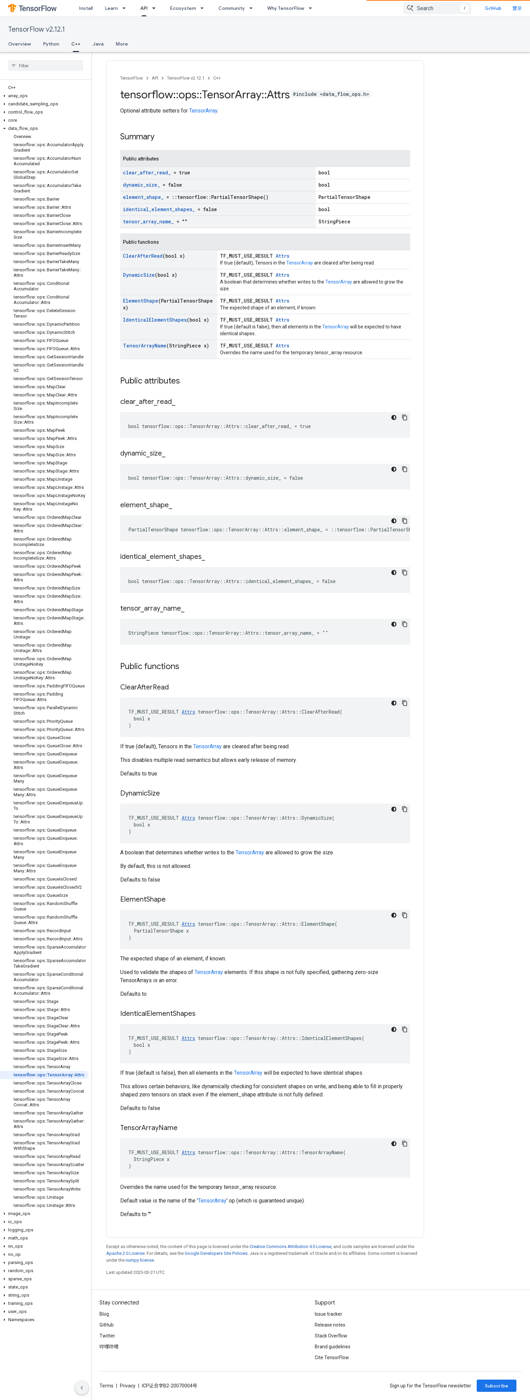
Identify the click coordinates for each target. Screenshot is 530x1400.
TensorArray (203, 110)
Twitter (107, 1335)
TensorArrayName (144, 345)
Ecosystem (183, 8)
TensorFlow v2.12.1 (36, 29)
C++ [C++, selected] (75, 44)
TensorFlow (131, 78)
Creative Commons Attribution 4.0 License (290, 1246)
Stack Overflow (331, 1335)
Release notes (330, 1325)
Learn (111, 8)
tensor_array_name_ (148, 221)
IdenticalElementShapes (155, 320)
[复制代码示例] (404, 417)
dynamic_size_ (141, 185)
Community (231, 8)
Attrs (282, 256)
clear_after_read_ (147, 172)
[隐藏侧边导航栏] (82, 1388)
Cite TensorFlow (332, 1357)
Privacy (127, 1385)
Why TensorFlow (285, 8)
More (122, 44)
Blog (104, 1314)
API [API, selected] (144, 8)
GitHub (493, 8)
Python (51, 44)
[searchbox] (45, 65)
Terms (106, 1385)
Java (98, 44)
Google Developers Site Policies (216, 1253)
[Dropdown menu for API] (156, 8)
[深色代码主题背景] (393, 417)
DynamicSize (139, 275)
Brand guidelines (332, 1346)
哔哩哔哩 (108, 1346)
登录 (517, 8)
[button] (44, 96)
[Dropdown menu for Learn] (126, 8)
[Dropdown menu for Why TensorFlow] (312, 8)
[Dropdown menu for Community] (253, 8)
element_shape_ (143, 197)
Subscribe (496, 1386)
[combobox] (437, 8)
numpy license (140, 1260)
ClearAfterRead (143, 256)
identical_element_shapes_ (159, 209)
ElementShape (140, 300)
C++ (217, 78)
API (155, 78)
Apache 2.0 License (125, 1253)
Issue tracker (328, 1314)
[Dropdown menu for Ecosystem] (204, 8)
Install (86, 8)
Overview (19, 44)
